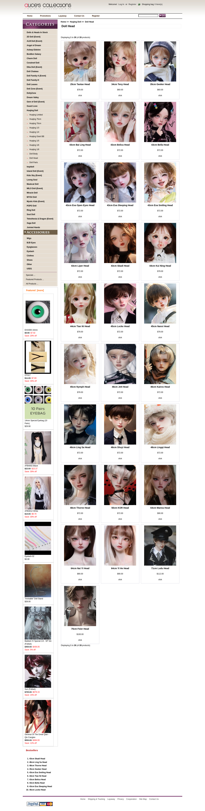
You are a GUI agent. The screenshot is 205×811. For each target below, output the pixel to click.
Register (132, 4)
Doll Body (33, 154)
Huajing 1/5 (33, 141)
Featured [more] (35, 290)
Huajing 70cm (34, 123)
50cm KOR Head (120, 508)
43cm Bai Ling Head (80, 144)
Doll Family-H (33, 80)
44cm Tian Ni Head (37, 776)
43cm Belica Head (37, 779)
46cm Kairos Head (160, 387)
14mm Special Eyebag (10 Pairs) (38, 421)
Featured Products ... (35, 279)
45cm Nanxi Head (160, 326)
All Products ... (32, 284)
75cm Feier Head (80, 629)
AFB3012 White (38, 510)
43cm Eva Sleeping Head (40, 786)
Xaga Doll (31, 223)
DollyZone (31, 93)
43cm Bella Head (37, 783)
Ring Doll (31, 210)
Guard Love (32, 106)
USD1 (29, 269)
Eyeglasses (32, 247)
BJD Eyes (31, 243)
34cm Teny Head (120, 84)
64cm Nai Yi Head (80, 568)
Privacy (120, 799)
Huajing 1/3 (33, 128)
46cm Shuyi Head (120, 447)
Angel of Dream (34, 45)
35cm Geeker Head (37, 769)
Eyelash (30, 251)
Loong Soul (32, 180)
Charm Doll (32, 58)
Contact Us (79, 16)
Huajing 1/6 (33, 145)
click (80, 95)
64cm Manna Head (160, 508)
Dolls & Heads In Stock (37, 32)
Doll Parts (33, 162)
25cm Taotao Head (80, 84)
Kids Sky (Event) (34, 175)
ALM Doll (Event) (34, 41)
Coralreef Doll (33, 63)
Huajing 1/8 (33, 149)
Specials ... (30, 275)
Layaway (62, 16)
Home (29, 16)
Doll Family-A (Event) (36, 76)
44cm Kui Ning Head (160, 266)
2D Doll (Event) (33, 37)
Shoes (30, 260)
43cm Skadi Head (37, 759)
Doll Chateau (32, 71)
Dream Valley (33, 97)
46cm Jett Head (120, 387)
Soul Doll (31, 214)
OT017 (38, 374)
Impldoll (30, 167)
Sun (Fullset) (38, 688)
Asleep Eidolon (34, 50)
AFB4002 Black (38, 465)
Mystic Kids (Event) (36, 201)
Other (29, 264)
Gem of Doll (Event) (36, 102)
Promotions (45, 16)
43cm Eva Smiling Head (40, 772)
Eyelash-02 (38, 555)
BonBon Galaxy (34, 54)
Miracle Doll (32, 193)
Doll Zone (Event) (35, 89)
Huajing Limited (35, 115)
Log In (121, 4)
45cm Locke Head (37, 790)
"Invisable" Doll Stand (38, 597)
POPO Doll (32, 206)
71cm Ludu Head (160, 568)
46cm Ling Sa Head (38, 762)
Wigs (29, 238)
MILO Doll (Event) (35, 188)
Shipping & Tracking (96, 799)
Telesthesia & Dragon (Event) (40, 219)
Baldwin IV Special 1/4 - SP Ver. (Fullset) (38, 641)
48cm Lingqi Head (160, 447)
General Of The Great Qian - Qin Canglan (38, 734)
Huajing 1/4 (33, 132)
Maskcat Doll (32, 184)
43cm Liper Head (80, 266)
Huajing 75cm (34, 119)
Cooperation (131, 799)
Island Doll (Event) (35, 171)
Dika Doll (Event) (34, 67)
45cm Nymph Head (80, 387)
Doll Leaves (32, 84)
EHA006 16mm (38, 329)
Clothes (30, 256)
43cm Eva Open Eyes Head (80, 205)
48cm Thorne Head (37, 765)
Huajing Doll (75, 22)
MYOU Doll (32, 197)
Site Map (143, 799)
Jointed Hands (33, 227)
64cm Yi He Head (120, 568)
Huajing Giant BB (36, 136)
